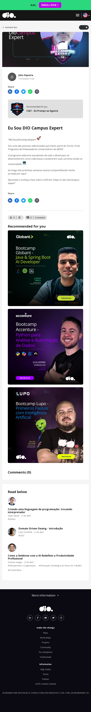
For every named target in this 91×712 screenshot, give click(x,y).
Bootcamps (45, 637)
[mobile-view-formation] (45, 108)
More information (45, 595)
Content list (9, 27)
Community (45, 647)
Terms (46, 674)
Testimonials (45, 657)
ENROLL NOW (50, 5)
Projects (45, 642)
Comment (40, 217)
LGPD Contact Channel (45, 684)
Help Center (45, 669)
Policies (45, 679)
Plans (45, 633)
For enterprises (45, 652)
